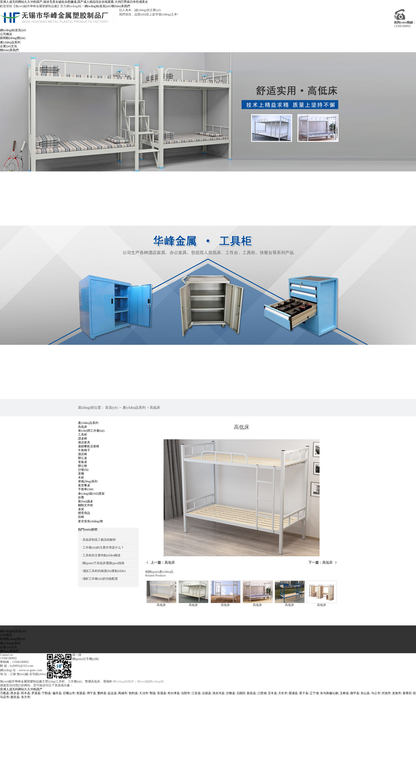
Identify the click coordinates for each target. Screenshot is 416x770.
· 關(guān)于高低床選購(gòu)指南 (102, 563)
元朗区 (240, 693)
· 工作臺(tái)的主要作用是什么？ (102, 547)
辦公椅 (82, 465)
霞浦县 (293, 693)
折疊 (81, 497)
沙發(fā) (83, 469)
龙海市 (396, 693)
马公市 (375, 693)
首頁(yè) (111, 407)
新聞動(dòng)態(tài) (12, 38)
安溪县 (161, 693)
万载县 (4, 693)
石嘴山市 (69, 693)
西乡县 (15, 693)
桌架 (81, 509)
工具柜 (82, 434)
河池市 (386, 693)
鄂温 (153, 693)
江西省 (261, 693)
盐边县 (112, 693)
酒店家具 (84, 442)
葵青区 (407, 693)
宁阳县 (46, 693)
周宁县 (91, 693)
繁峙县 (101, 693)
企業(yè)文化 (8, 46)
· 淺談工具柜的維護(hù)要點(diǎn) (103, 571)
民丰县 (25, 693)
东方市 (25, 697)
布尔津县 (173, 693)
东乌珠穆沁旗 (329, 693)
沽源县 (206, 693)
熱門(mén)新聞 (87, 529)
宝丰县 (272, 693)
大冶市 (143, 693)
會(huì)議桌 (85, 501)
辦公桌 (82, 458)
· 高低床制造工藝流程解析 (98, 539)
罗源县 (36, 693)
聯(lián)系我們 (120, 6)
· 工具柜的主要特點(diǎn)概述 (100, 555)
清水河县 (218, 693)
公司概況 (6, 34)
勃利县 (133, 693)
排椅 (81, 517)
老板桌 (82, 462)
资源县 (80, 693)
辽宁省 (314, 693)
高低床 (155, 407)
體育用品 (84, 513)
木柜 (81, 477)
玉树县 (344, 693)
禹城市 (122, 693)
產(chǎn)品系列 (10, 42)
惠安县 (15, 697)
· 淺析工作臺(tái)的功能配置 (99, 578)
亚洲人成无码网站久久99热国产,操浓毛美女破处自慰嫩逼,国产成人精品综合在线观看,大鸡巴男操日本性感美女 (74, 1)
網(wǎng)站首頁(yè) (97, 6)
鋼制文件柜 (85, 505)
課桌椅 (82, 438)
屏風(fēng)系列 (88, 481)
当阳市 (185, 693)
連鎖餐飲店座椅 (88, 446)
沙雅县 (230, 693)
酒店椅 (82, 454)
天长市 (282, 693)
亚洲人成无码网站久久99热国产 (21, 689)
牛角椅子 (84, 450)
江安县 (196, 693)
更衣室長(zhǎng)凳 (90, 521)
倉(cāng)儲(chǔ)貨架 (91, 493)
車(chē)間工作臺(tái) (91, 430)
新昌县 (251, 693)
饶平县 (354, 693)
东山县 (365, 693)
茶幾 (81, 473)
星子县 (303, 693)
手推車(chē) (85, 489)
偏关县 (57, 693)
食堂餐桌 (84, 485)
